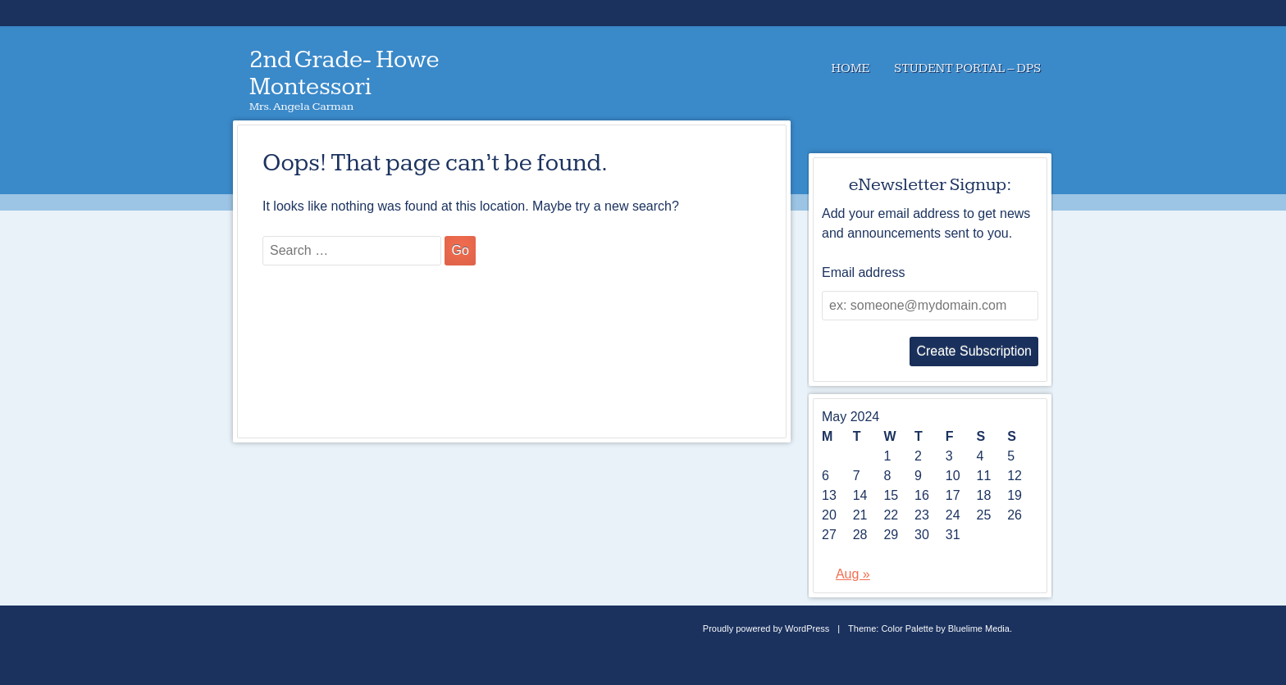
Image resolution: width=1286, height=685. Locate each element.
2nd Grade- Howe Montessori (344, 73)
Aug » (853, 574)
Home (850, 68)
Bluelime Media (979, 628)
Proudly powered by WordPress (766, 628)
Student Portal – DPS (967, 68)
